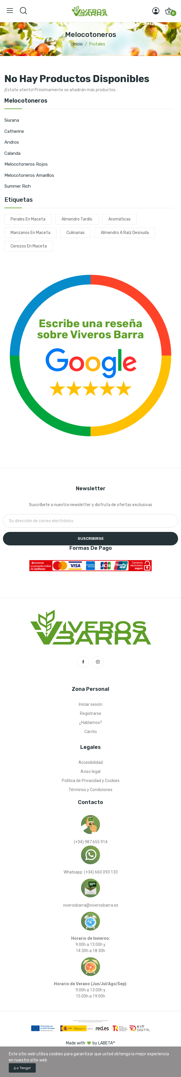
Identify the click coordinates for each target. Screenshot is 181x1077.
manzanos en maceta (30, 232)
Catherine (14, 131)
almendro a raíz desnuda (125, 232)
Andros (11, 142)
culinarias (75, 232)
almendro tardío (77, 219)
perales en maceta (28, 219)
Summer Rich (17, 186)
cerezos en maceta (29, 246)
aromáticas (119, 219)
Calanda (12, 153)
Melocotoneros (25, 101)
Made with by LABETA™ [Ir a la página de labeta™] (90, 1043)
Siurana (11, 120)
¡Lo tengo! (22, 1068)
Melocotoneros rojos (26, 164)
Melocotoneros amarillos (29, 175)
